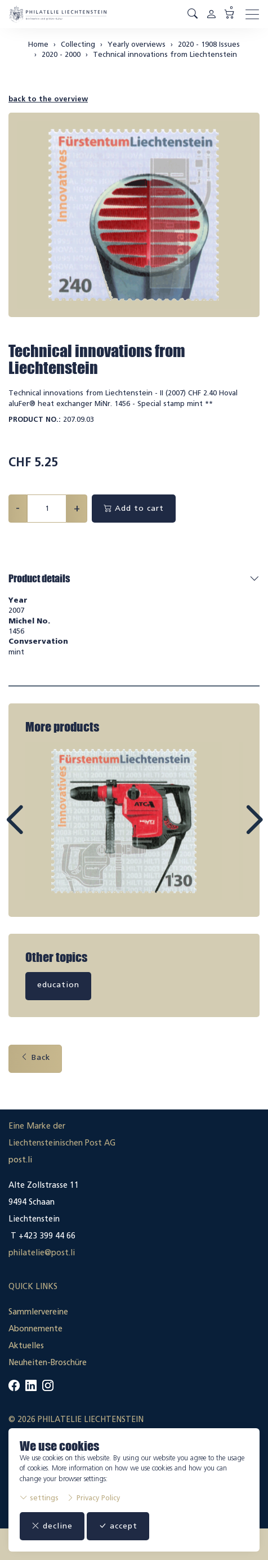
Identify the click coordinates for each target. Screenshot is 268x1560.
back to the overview (48, 99)
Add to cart (134, 508)
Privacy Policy (93, 1498)
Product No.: (34, 419)
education (58, 985)
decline (52, 1526)
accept (118, 1526)
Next (228, 830)
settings (39, 1498)
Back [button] (35, 1057)
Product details (39, 578)
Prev (40, 830)
